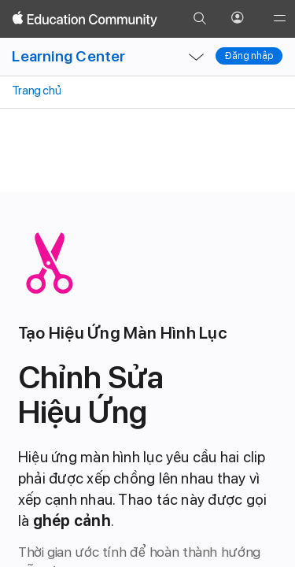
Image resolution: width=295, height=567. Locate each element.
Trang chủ (35, 90)
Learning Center (68, 56)
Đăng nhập (249, 55)
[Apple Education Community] (85, 19)
